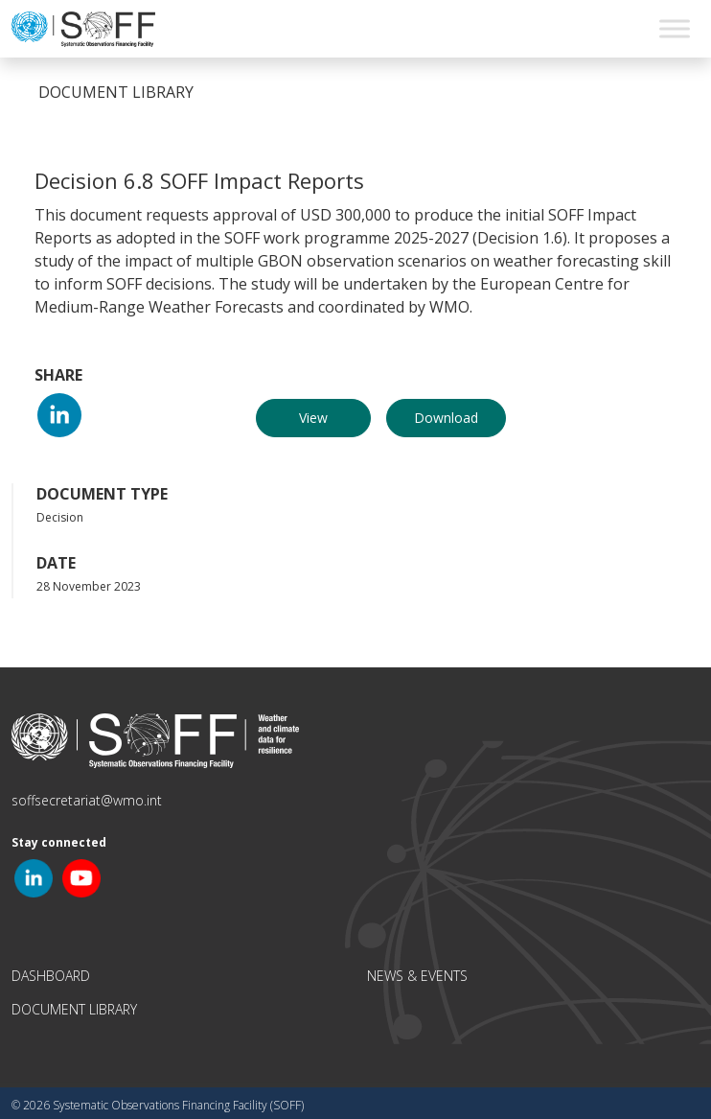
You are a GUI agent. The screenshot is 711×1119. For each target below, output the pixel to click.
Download (446, 417)
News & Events (417, 976)
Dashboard (50, 976)
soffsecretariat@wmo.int (86, 800)
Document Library (74, 1009)
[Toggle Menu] (674, 28)
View (313, 417)
